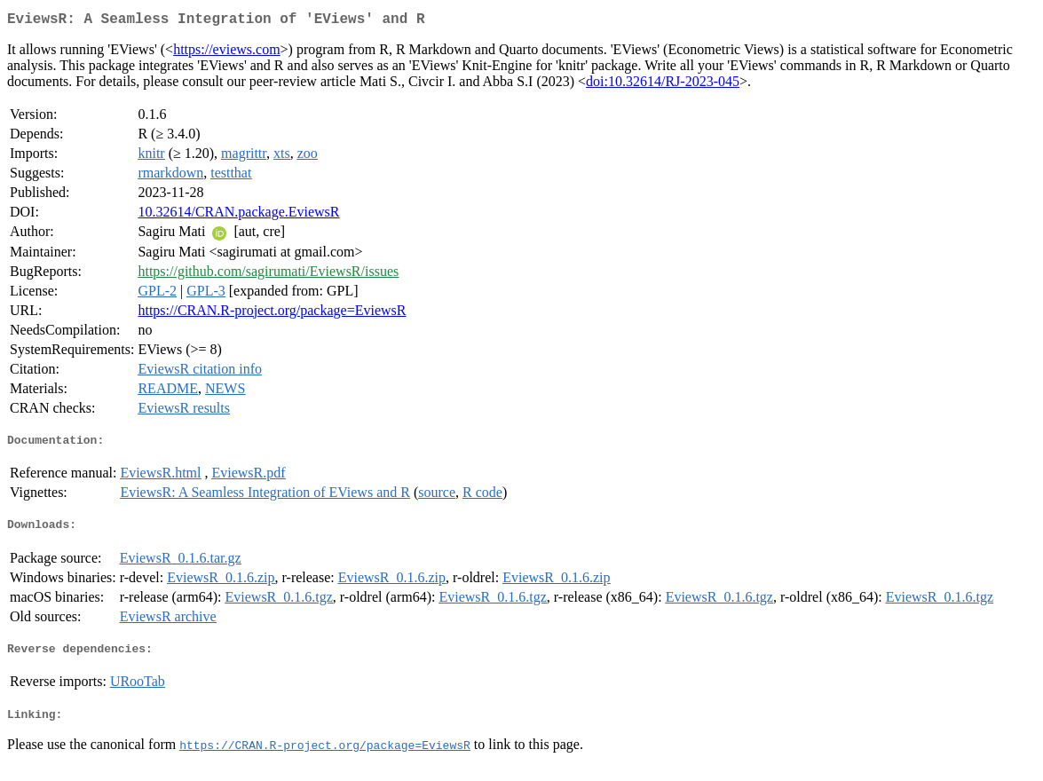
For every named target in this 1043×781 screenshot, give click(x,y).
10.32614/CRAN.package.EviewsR (238, 215)
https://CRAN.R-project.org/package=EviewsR (272, 313)
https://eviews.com (226, 52)
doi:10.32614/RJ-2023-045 (662, 84)
